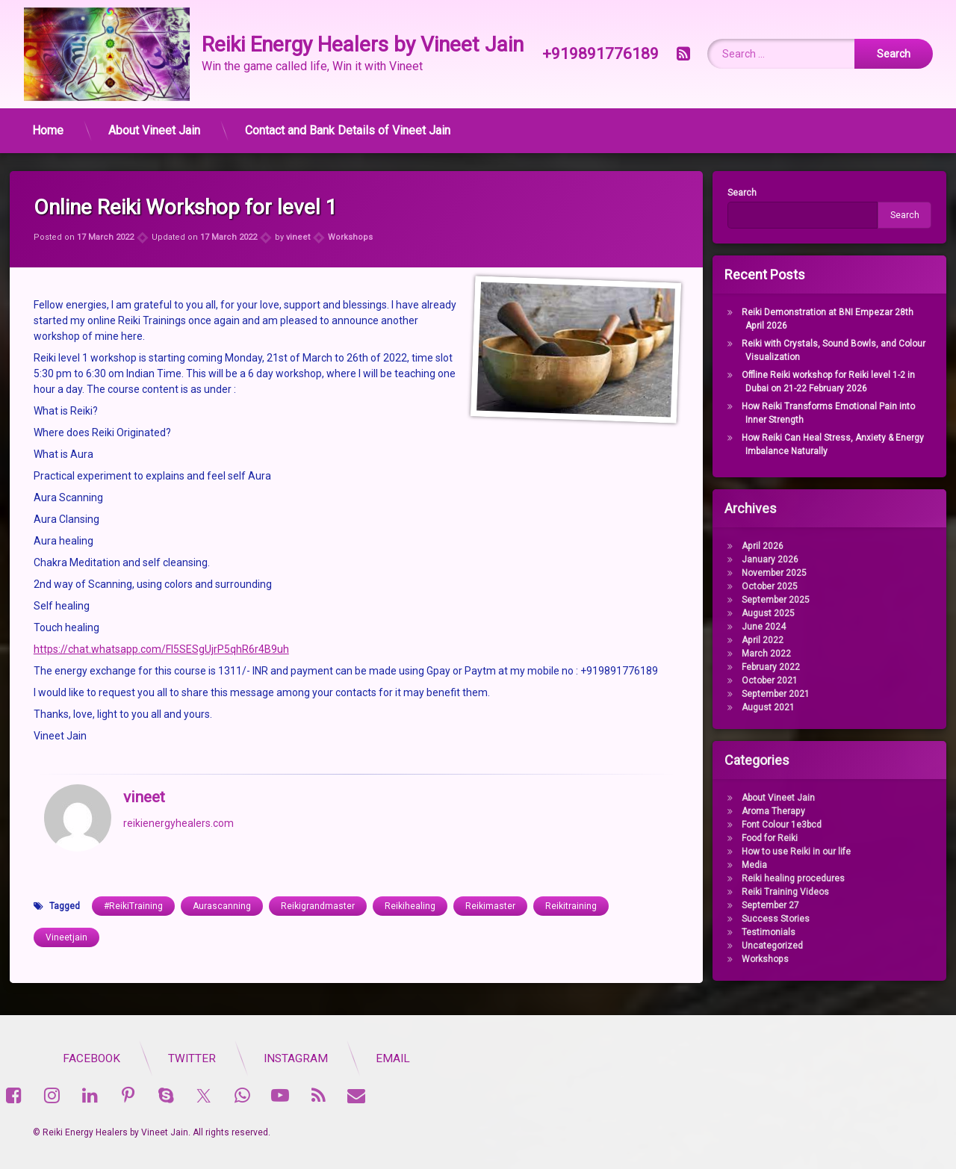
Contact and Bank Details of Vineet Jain (347, 126)
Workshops (350, 213)
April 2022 (755, 640)
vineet (298, 213)
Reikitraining (571, 883)
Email (626, 1058)
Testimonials (761, 932)
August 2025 (760, 613)
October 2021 (762, 680)
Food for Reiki (762, 838)
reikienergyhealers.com (178, 799)
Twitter (426, 1058)
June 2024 (756, 626)
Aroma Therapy (766, 811)
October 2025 (762, 586)
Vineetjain (66, 914)
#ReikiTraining (133, 883)
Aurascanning (222, 883)
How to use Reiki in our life (788, 851)
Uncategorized (764, 945)
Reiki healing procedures (785, 878)
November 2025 (766, 573)
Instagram (529, 1058)
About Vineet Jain (154, 126)
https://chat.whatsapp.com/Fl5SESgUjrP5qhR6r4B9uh (161, 626)
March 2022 (758, 653)
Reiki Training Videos (778, 892)
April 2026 (755, 546)
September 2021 (768, 694)
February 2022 (763, 667)
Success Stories (768, 919)
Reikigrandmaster (318, 883)
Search (735, 192)
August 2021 (760, 707)
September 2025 (768, 600)
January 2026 (762, 559)
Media (747, 865)
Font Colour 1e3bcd (774, 824)
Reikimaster (490, 883)
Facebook (325, 1058)
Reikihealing (410, 883)
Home (47, 126)
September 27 (763, 905)
